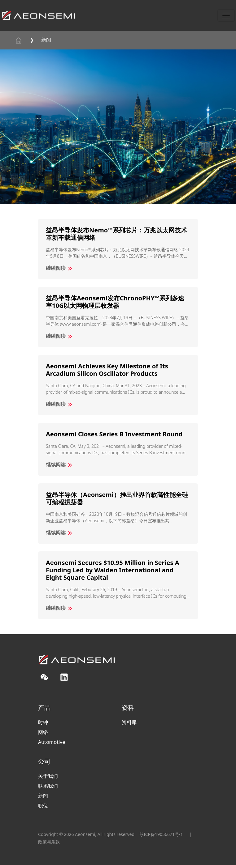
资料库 (129, 722)
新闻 (46, 39)
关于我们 (48, 776)
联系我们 (48, 785)
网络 (43, 732)
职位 (43, 805)
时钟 (43, 722)
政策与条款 (49, 842)
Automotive (51, 742)
